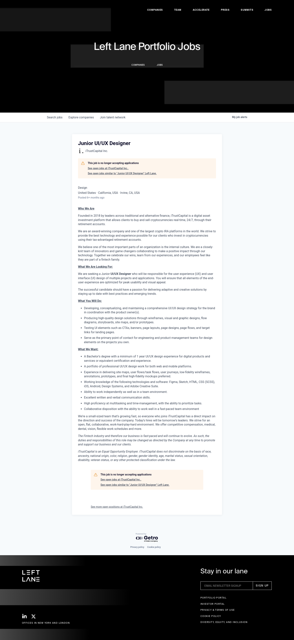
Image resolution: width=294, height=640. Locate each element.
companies (81, 117)
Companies (155, 11)
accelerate (201, 11)
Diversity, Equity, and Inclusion (224, 622)
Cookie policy (154, 547)
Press (225, 11)
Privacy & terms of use (217, 610)
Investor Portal (212, 604)
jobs (54, 117)
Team (178, 11)
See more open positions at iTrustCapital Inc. (117, 506)
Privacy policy (137, 547)
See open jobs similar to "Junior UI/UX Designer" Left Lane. (122, 173)
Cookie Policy (210, 616)
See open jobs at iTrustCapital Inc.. (108, 168)
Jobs (268, 11)
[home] (29, 11)
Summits (247, 11)
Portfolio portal (213, 597)
